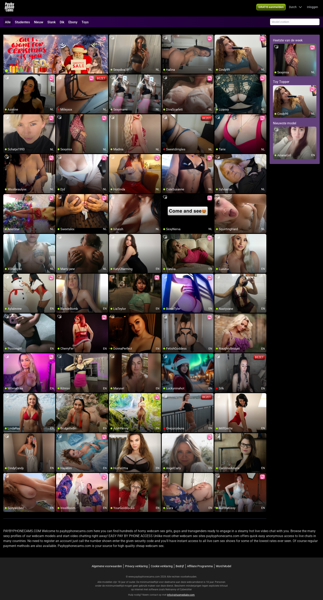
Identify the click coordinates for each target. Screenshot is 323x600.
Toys (85, 22)
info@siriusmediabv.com (181, 589)
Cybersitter (186, 584)
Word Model (223, 561)
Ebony (72, 22)
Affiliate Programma (200, 561)
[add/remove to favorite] (112, 33)
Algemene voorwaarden (107, 561)
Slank (51, 22)
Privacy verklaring (136, 561)
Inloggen (312, 8)
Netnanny (171, 584)
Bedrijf (180, 561)
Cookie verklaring (162, 561)
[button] (295, 8)
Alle (8, 22)
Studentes (22, 22)
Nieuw (38, 22)
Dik (62, 22)
